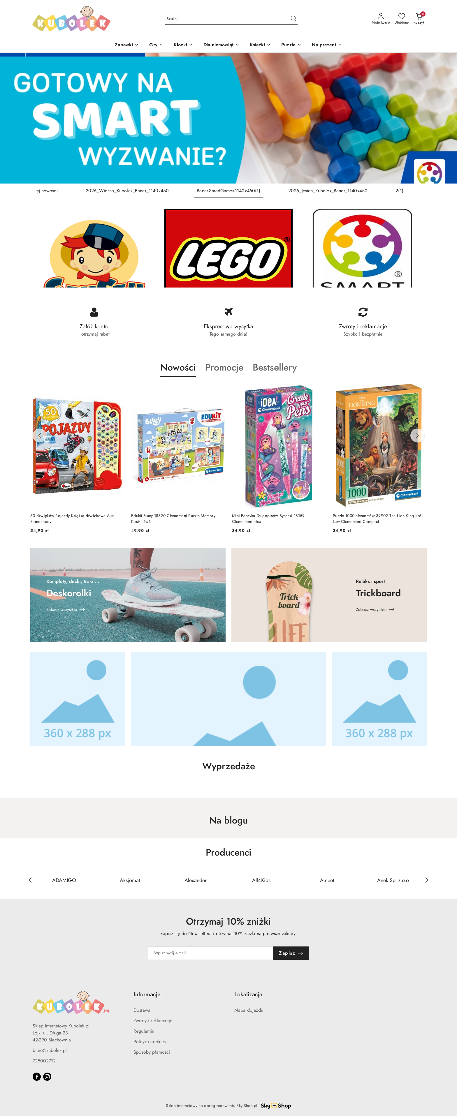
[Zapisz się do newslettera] (210, 953)
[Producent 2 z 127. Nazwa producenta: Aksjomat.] (130, 880)
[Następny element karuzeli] (423, 880)
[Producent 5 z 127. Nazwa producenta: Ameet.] (327, 880)
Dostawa (141, 1010)
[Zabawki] (127, 45)
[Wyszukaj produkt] (231, 19)
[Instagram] (47, 1077)
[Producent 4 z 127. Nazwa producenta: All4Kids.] (261, 880)
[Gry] (156, 45)
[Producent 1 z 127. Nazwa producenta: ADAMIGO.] (64, 880)
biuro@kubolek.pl (50, 1050)
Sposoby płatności (151, 1052)
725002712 (44, 1061)
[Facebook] (37, 1077)
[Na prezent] (327, 45)
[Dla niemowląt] (221, 45)
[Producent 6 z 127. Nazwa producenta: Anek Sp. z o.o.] (393, 880)
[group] (228, 118)
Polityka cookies (149, 1042)
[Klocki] (183, 45)
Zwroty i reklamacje (152, 1021)
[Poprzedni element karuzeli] (34, 880)
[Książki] (260, 45)
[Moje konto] (381, 19)
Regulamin (143, 1031)
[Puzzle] (291, 45)
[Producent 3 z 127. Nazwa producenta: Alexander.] (195, 880)
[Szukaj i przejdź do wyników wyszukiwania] (293, 19)
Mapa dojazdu (248, 1010)
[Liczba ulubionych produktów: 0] (401, 19)
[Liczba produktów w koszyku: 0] (419, 19)
